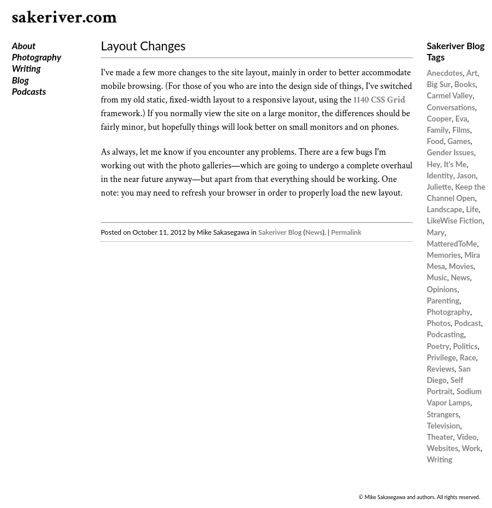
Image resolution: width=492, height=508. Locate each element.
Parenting (443, 300)
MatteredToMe (452, 243)
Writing (26, 68)
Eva (461, 118)
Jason (466, 175)
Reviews (441, 368)
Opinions (442, 289)
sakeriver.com (64, 17)
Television (443, 425)
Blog (20, 80)
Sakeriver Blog (280, 232)
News (313, 232)
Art (472, 73)
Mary (436, 232)
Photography (36, 57)
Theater (440, 437)
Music (437, 277)
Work (471, 448)
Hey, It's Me (447, 164)
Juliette (439, 186)
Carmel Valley (449, 95)
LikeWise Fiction (455, 220)
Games (459, 141)
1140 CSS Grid (379, 100)
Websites (442, 448)
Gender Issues (450, 152)
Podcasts (29, 91)
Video (467, 437)
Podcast (467, 323)
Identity (440, 175)
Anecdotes (445, 73)
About (24, 45)
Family (438, 130)
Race (468, 357)
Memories (444, 255)
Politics (465, 346)
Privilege (441, 357)
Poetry (438, 346)
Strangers (443, 414)
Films (461, 130)
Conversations (451, 107)
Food (435, 141)
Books (465, 84)
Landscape (444, 209)
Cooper (439, 118)
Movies (461, 266)
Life (472, 209)
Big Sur (439, 84)
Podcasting (445, 334)
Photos (439, 323)
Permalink (346, 232)
